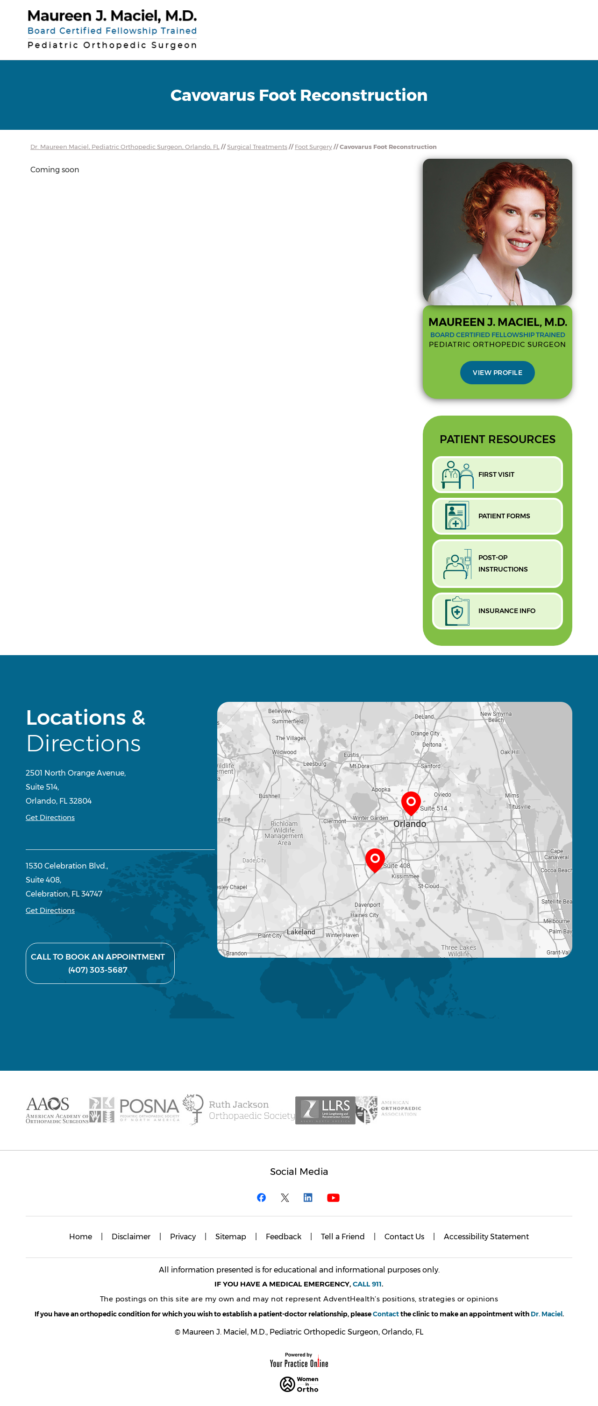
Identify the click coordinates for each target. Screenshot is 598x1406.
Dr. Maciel (546, 1314)
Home (80, 1236)
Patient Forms (504, 516)
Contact (386, 1314)
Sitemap (230, 1236)
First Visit (496, 474)
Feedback (283, 1236)
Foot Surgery (313, 146)
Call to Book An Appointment (98, 964)
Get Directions (50, 817)
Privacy (183, 1236)
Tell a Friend (343, 1236)
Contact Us (404, 1236)
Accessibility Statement (486, 1236)
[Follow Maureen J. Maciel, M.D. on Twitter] (287, 1197)
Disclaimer (131, 1236)
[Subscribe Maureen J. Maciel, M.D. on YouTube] (334, 1197)
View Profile (497, 372)
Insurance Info (506, 611)
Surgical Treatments (257, 146)
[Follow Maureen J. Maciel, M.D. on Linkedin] (311, 1197)
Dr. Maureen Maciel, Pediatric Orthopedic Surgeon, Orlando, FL (125, 146)
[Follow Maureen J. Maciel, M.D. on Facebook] (264, 1197)
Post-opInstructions (503, 563)
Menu (548, 19)
